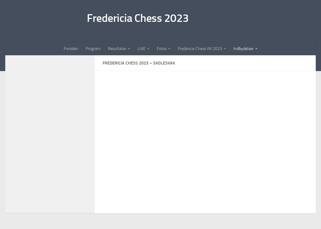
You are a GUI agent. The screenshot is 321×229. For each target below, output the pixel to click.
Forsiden (71, 48)
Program (93, 48)
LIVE (142, 48)
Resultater (117, 48)
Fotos (162, 48)
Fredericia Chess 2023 (138, 18)
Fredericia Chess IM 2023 (200, 48)
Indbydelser (243, 48)
